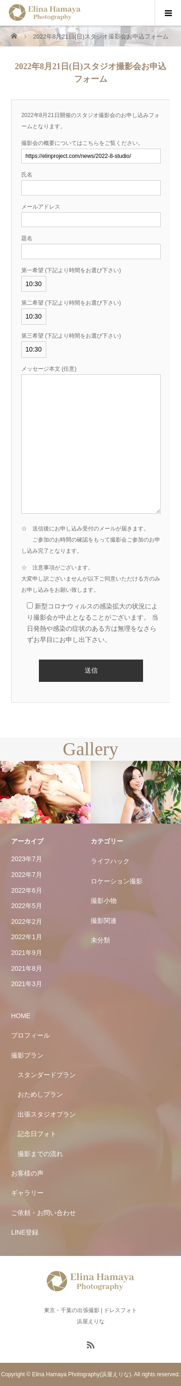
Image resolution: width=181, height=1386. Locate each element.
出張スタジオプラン (47, 1114)
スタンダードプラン (47, 1075)
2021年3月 (26, 983)
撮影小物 (104, 900)
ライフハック (110, 861)
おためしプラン (40, 1094)
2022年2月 (26, 921)
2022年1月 (26, 937)
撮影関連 (104, 920)
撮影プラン (27, 1055)
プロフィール (30, 1035)
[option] (45, 792)
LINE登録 (24, 1232)
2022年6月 (26, 890)
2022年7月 (26, 874)
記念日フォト (37, 1134)
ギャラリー (27, 1192)
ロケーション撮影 (117, 881)
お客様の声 (27, 1173)
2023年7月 (26, 859)
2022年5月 (26, 905)
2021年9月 (26, 952)
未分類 (100, 940)
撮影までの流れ (40, 1153)
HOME (21, 1016)
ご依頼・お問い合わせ (43, 1212)
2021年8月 (26, 968)
